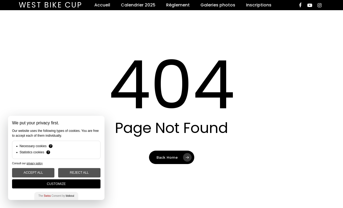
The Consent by (56, 195)
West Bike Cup (50, 5)
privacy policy (35, 163)
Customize (56, 184)
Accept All (33, 172)
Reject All (79, 172)
